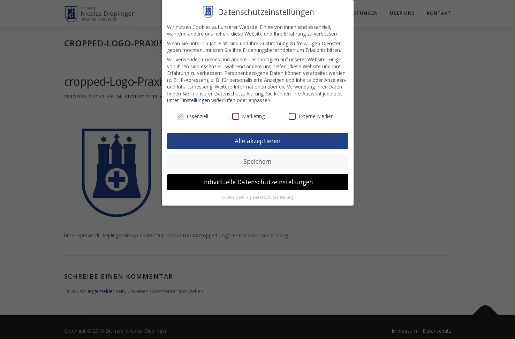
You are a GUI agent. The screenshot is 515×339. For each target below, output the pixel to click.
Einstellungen (195, 95)
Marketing (248, 111)
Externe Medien (311, 111)
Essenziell (192, 111)
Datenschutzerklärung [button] (273, 192)
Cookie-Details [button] (235, 192)
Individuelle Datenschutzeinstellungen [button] (257, 176)
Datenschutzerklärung (239, 88)
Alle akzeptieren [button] (258, 136)
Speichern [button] (258, 156)
